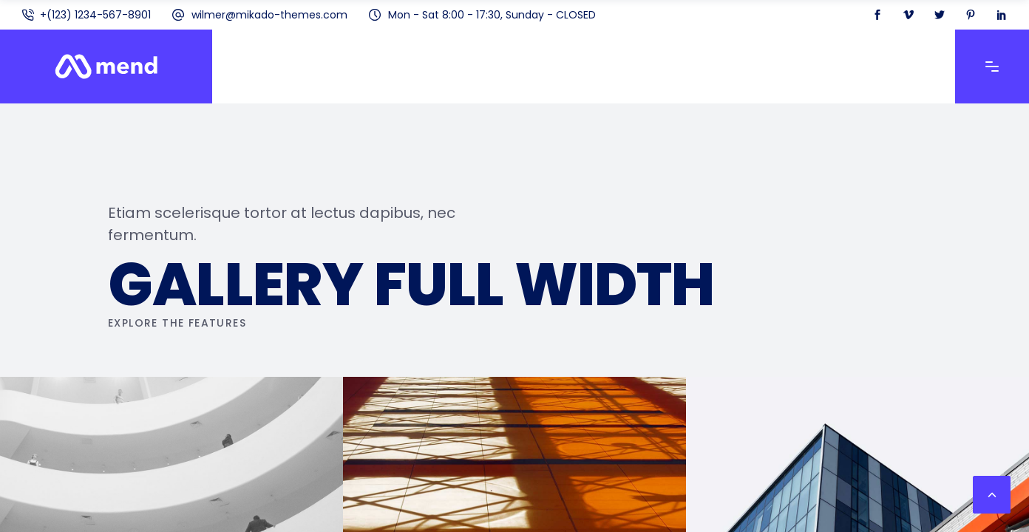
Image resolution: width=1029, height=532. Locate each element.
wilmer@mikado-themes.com (269, 14)
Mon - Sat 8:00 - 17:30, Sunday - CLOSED (492, 14)
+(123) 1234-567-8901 (95, 14)
